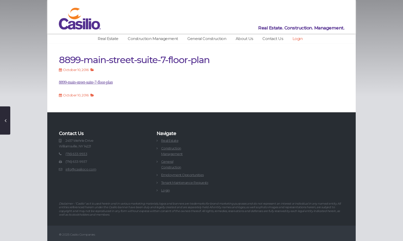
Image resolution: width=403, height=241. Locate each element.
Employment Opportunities (182, 175)
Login (297, 38)
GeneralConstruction (171, 164)
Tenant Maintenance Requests (184, 182)
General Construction (206, 38)
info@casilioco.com (81, 169)
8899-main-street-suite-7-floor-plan (86, 82)
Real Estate (108, 38)
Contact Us (272, 38)
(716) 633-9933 (76, 154)
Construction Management (153, 38)
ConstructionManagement (172, 151)
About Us (244, 38)
